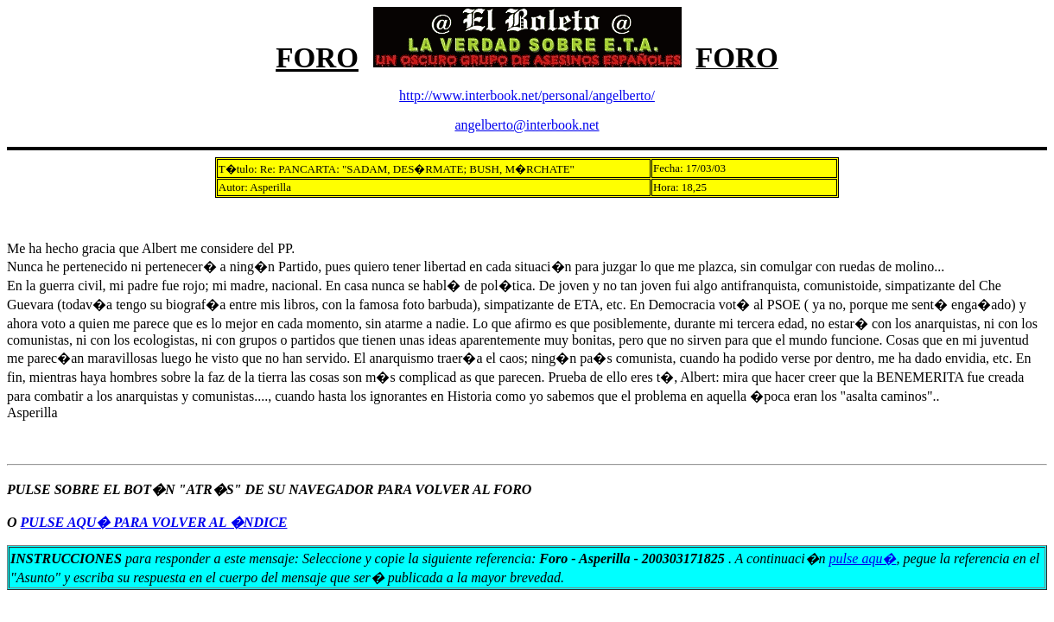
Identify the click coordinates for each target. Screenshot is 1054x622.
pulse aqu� (863, 558)
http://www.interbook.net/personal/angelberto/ (527, 95)
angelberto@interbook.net (526, 124)
